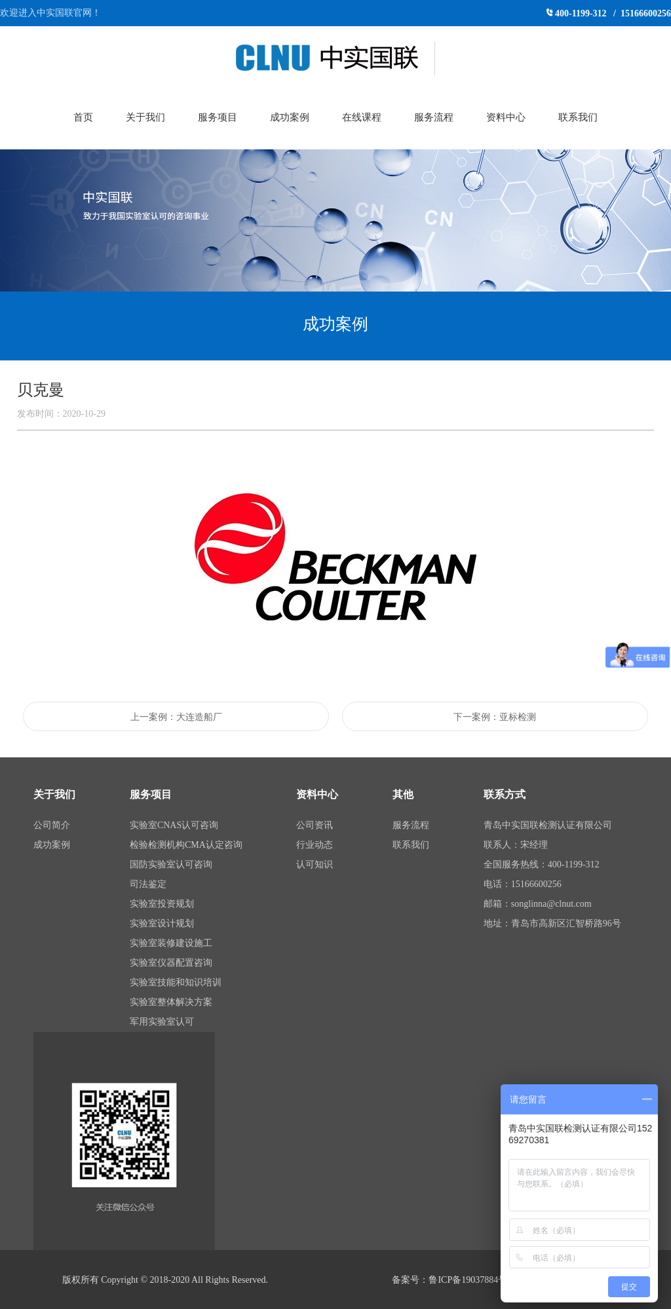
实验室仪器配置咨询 (171, 963)
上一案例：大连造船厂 (176, 717)
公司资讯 (314, 825)
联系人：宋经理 (516, 845)
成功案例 (289, 117)
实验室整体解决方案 (171, 1002)
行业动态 (314, 845)
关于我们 (145, 117)
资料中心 (506, 117)
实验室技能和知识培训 (175, 982)
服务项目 (217, 117)
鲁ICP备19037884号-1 (471, 1280)
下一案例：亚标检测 (494, 717)
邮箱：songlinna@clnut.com (538, 904)
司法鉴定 (148, 884)
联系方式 (505, 794)
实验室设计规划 (162, 923)
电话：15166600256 (523, 884)
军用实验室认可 (162, 1022)
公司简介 (51, 825)
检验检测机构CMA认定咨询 (186, 845)
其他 (403, 794)
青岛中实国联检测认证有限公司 (548, 825)
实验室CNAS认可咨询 (174, 825)
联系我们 (578, 117)
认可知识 (314, 864)
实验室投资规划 (162, 904)
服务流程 (433, 117)
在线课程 (361, 117)
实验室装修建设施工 (171, 943)
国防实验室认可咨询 (171, 864)
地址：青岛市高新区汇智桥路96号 (552, 923)
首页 (83, 117)
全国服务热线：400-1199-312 (542, 864)
